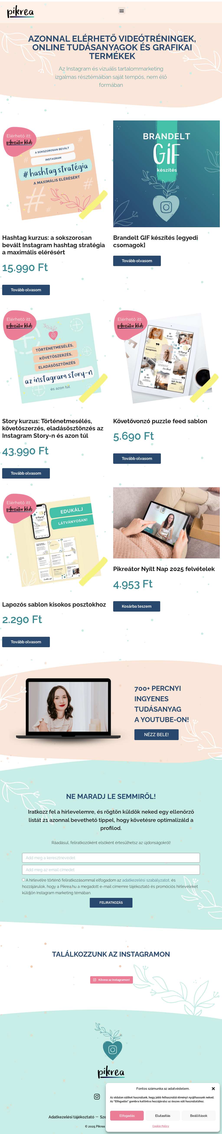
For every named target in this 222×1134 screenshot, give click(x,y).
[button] (213, 1088)
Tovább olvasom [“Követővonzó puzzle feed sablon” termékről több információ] (137, 458)
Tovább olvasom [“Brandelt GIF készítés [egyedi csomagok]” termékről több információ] (137, 260)
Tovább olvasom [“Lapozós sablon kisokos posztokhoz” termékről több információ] (26, 642)
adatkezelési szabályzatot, (146, 880)
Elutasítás (162, 1116)
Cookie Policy (160, 1126)
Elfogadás (127, 1116)
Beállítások (198, 1116)
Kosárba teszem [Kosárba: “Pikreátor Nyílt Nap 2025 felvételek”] (137, 606)
